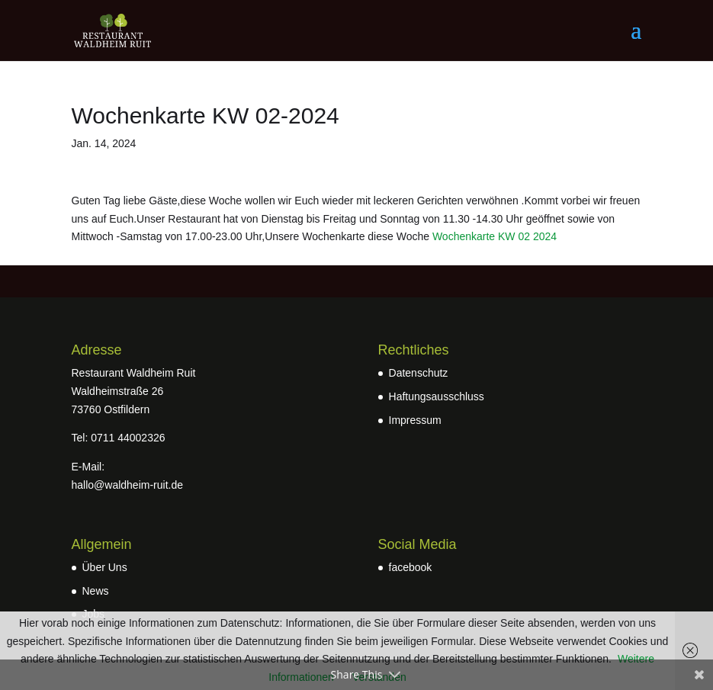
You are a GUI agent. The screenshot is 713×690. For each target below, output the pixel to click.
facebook (410, 567)
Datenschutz (418, 373)
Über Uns (104, 567)
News (95, 591)
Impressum (415, 420)
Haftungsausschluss (436, 396)
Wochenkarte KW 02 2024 (494, 236)
